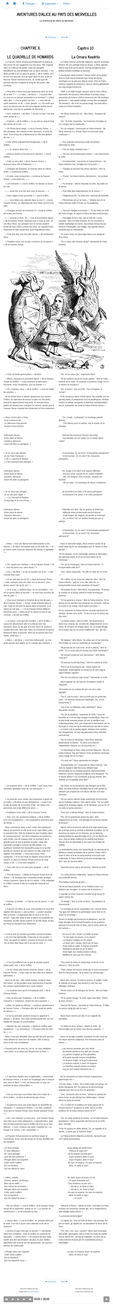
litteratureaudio (33, 1292)
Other (67, 3)
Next (64, 37)
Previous (50, 37)
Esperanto (49, 3)
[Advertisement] (56, 26)
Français (29, 3)
